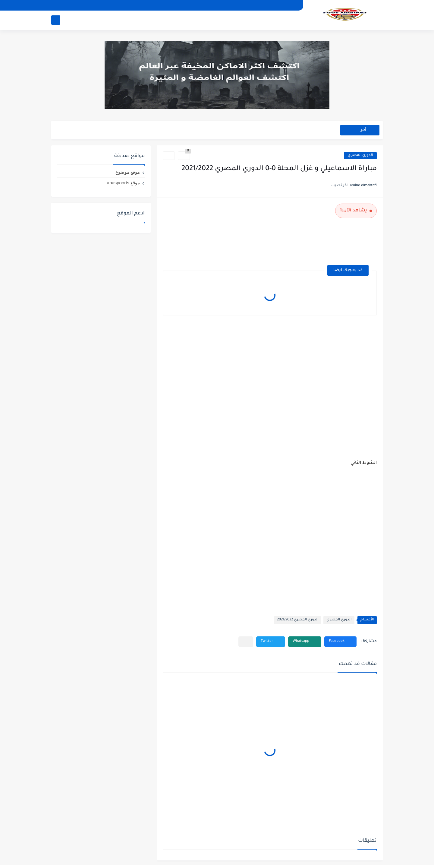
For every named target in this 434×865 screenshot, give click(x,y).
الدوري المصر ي (360, 155)
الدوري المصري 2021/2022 (297, 620)
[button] (340, 641)
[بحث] (55, 20)
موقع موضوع (127, 172)
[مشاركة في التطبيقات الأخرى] (245, 641)
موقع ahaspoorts (123, 182)
